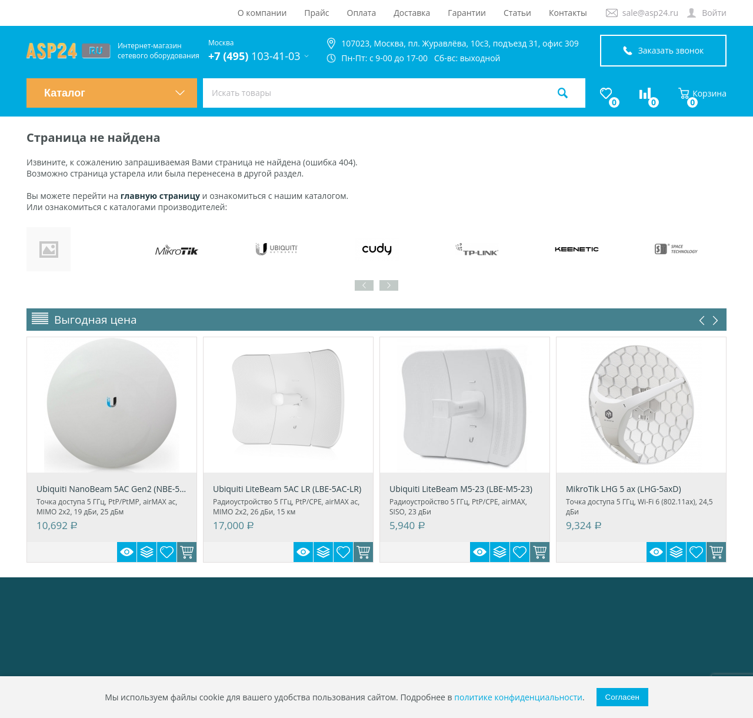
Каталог (114, 93)
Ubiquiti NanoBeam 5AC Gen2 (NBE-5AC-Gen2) (111, 488)
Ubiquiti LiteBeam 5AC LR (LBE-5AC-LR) (287, 488)
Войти (714, 12)
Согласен (622, 697)
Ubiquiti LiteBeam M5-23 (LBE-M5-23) (460, 488)
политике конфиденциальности (518, 697)
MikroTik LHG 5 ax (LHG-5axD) (623, 488)
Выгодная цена (95, 319)
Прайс (316, 12)
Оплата (361, 12)
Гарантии (467, 12)
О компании (262, 12)
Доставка (412, 12)
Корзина (702, 93)
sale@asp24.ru (650, 12)
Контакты (568, 12)
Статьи (517, 12)
